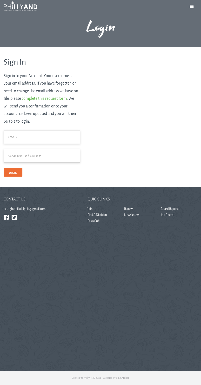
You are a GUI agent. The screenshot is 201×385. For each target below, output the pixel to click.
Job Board (167, 215)
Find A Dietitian (97, 215)
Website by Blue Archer (116, 377)
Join (90, 209)
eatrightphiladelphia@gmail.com (25, 209)
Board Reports (170, 209)
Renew (128, 209)
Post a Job (93, 221)
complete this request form (44, 98)
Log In (13, 172)
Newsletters (131, 215)
